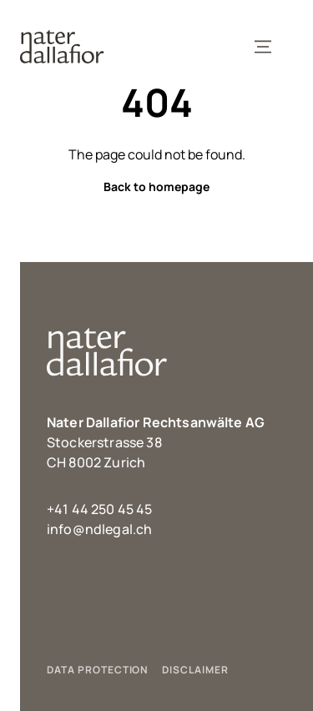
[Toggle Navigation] (263, 47)
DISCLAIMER (195, 670)
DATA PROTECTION (98, 670)
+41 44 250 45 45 (100, 509)
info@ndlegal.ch (99, 529)
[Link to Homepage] (61, 46)
